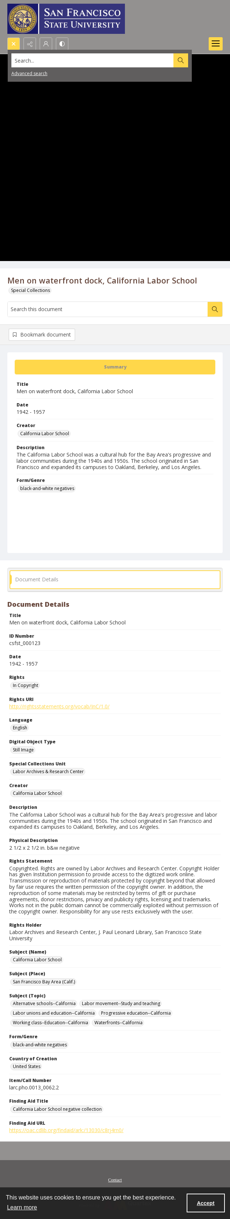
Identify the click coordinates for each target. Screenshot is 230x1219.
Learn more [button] (22, 1207)
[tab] (115, 367)
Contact (115, 1180)
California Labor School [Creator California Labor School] (44, 433)
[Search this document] (108, 309)
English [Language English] (20, 728)
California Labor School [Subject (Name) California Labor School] (37, 959)
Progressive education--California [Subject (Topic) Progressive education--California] (136, 1013)
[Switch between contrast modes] (62, 44)
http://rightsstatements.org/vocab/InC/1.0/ (59, 706)
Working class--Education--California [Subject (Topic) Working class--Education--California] (50, 1022)
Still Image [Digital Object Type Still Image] (23, 750)
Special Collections (30, 290)
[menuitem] (115, 1179)
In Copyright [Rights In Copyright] (25, 685)
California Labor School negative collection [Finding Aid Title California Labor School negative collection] (57, 1109)
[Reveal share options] (30, 44)
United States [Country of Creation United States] (26, 1066)
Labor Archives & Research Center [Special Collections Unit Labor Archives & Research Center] (48, 771)
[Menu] (216, 43)
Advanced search (29, 73)
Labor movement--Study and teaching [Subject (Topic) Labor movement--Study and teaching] (121, 1003)
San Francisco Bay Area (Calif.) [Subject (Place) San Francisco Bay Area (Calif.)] (44, 982)
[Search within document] (215, 309)
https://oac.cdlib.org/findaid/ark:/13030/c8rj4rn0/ (66, 1130)
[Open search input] (13, 44)
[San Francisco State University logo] (66, 19)
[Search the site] (92, 60)
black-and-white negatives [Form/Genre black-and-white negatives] (47, 488)
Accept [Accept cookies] (206, 1203)
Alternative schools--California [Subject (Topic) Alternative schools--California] (44, 1003)
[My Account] (46, 44)
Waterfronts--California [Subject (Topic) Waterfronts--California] (118, 1022)
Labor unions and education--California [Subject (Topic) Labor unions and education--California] (54, 1013)
